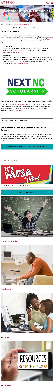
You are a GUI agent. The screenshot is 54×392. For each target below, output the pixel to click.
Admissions (9, 24)
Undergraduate (9, 241)
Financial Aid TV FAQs (11, 161)
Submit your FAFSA (22, 63)
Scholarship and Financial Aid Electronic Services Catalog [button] (27, 147)
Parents (5, 337)
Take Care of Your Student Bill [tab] (16, 120)
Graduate (6, 289)
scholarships (20, 38)
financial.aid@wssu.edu (33, 28)
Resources (6, 385)
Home (2, 24)
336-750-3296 (17, 28)
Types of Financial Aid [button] (27, 192)
